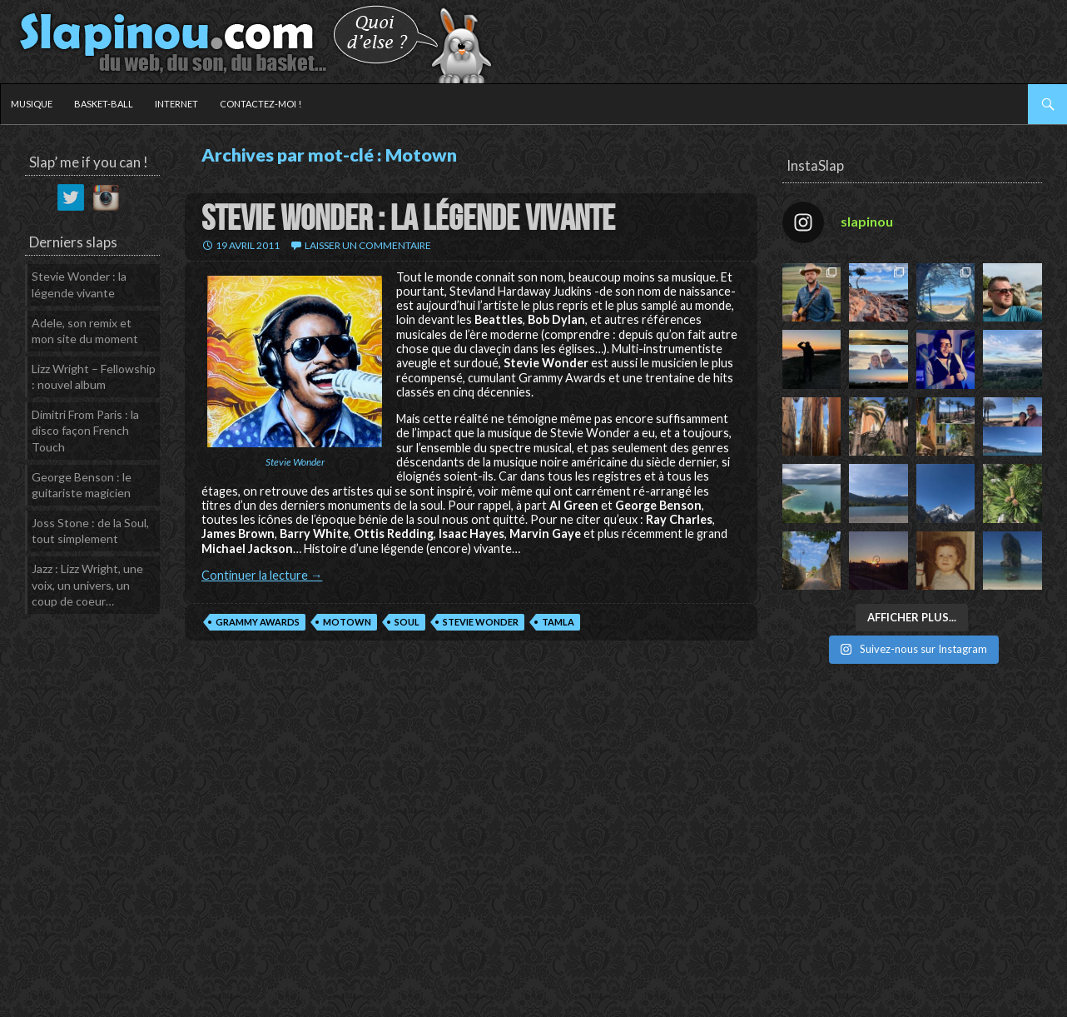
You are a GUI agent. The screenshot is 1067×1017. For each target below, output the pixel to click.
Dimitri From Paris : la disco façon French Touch (85, 430)
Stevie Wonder (481, 621)
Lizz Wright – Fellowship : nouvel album (94, 376)
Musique (31, 103)
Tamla (558, 621)
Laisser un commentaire (368, 245)
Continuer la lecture (261, 575)
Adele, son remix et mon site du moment (85, 331)
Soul (407, 621)
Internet (176, 103)
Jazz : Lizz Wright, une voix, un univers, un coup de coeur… (87, 584)
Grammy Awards (258, 621)
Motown (347, 621)
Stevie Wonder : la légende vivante (408, 219)
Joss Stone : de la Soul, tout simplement (90, 531)
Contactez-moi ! (260, 103)
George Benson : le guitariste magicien (82, 485)
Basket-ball (103, 103)
